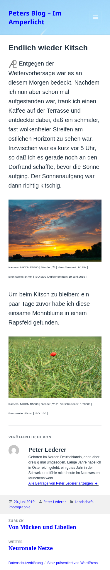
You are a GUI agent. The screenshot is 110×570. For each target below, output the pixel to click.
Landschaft (84, 501)
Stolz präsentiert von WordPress (72, 563)
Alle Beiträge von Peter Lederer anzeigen (61, 483)
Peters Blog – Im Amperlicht (35, 17)
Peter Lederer (54, 501)
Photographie (20, 506)
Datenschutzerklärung (26, 563)
